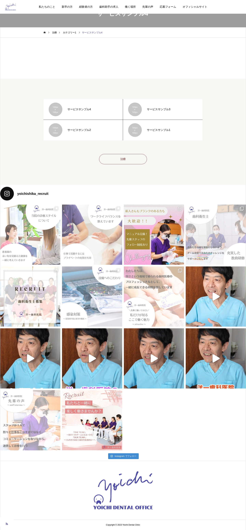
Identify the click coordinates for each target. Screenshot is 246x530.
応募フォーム (168, 6)
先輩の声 (147, 6)
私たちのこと (47, 6)
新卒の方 (67, 6)
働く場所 (130, 6)
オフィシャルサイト (195, 6)
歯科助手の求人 (108, 6)
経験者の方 (86, 6)
